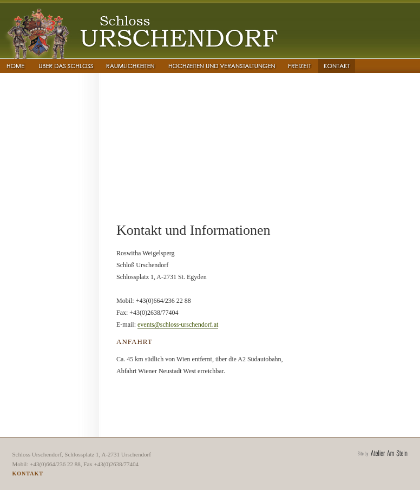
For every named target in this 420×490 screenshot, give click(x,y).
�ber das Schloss (66, 65)
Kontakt (336, 65)
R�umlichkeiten (131, 65)
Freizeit (299, 65)
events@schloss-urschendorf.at (177, 324)
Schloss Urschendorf (141, 31)
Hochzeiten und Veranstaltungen (221, 65)
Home (16, 65)
